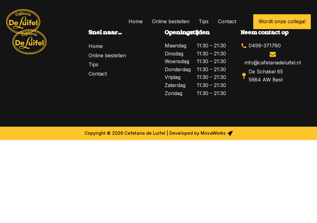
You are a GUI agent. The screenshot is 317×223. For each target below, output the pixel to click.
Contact (227, 21)
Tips (204, 21)
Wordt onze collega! (282, 21)
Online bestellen (170, 21)
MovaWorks (213, 133)
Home (135, 21)
